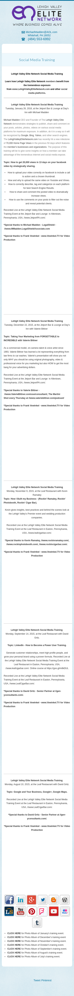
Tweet (37, 980)
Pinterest (46, 980)
